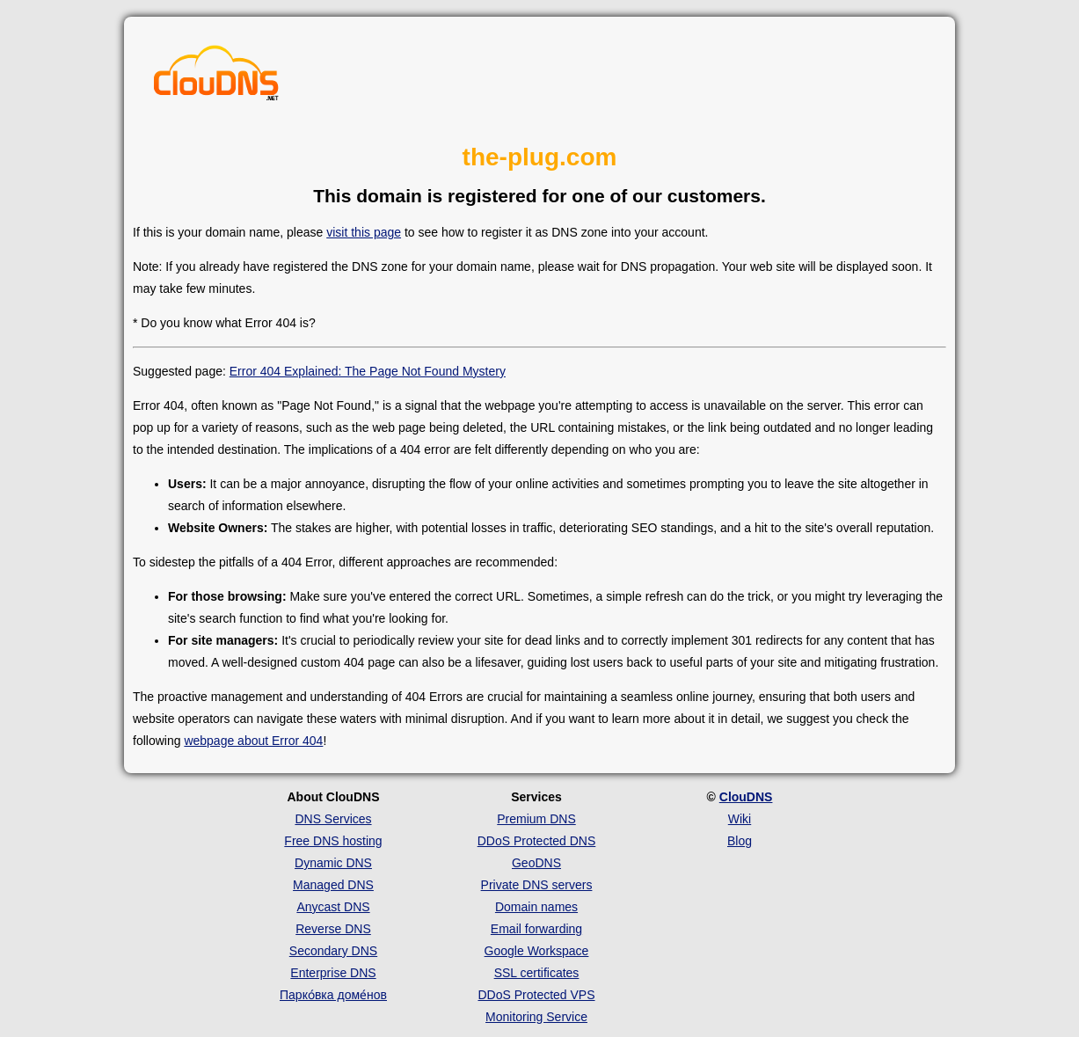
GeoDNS (536, 863)
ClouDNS (746, 797)
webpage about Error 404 (253, 741)
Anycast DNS (332, 907)
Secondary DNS (333, 951)
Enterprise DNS (332, 973)
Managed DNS (333, 885)
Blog (739, 841)
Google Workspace (537, 951)
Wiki (739, 819)
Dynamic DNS (333, 863)
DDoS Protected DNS (537, 841)
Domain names (536, 907)
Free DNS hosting (333, 841)
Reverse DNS (333, 929)
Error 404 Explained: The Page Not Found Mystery (368, 371)
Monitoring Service (536, 1017)
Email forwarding (536, 929)
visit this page (363, 232)
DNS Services (333, 819)
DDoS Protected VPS (536, 995)
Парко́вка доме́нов (333, 995)
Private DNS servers (537, 885)
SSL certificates (537, 973)
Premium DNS (536, 819)
